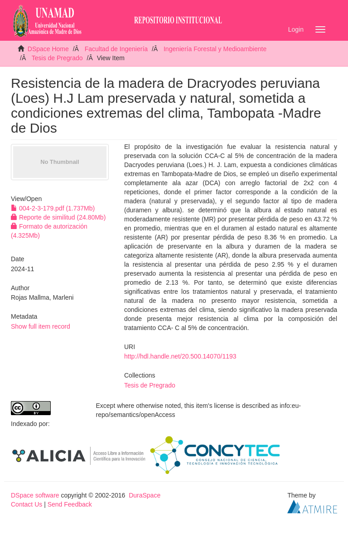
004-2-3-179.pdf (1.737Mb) (53, 208)
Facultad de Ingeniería (116, 49)
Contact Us (26, 504)
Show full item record (40, 326)
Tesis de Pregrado (57, 58)
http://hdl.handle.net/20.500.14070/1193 (180, 356)
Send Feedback (70, 504)
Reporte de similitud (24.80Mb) (58, 217)
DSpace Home (48, 49)
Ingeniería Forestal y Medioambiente (215, 49)
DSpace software (35, 495)
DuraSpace (144, 495)
